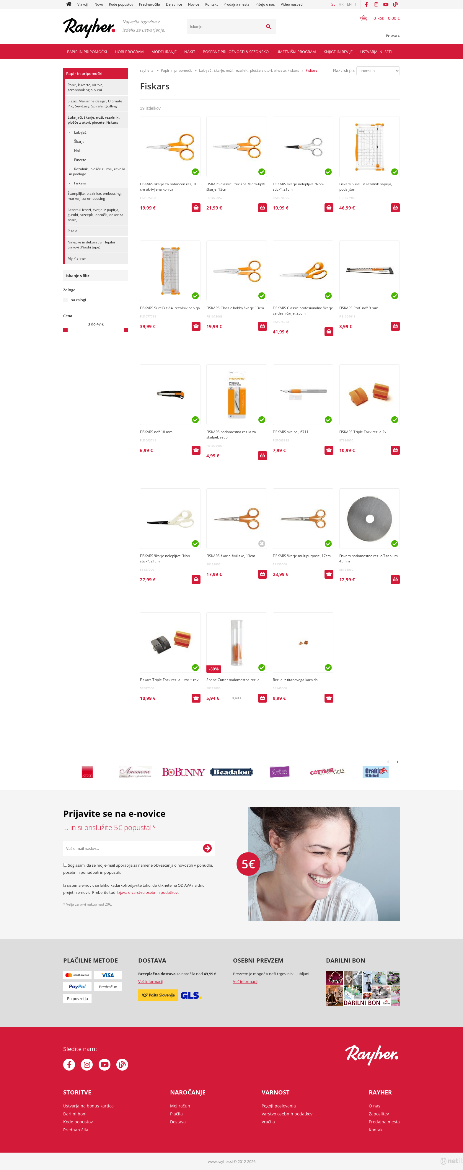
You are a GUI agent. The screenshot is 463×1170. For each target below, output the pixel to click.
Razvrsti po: (344, 70)
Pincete (80, 159)
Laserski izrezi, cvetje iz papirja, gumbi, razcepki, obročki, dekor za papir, (95, 214)
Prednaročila (149, 4)
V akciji (83, 4)
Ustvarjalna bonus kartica (88, 1106)
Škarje (79, 141)
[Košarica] (376, 18)
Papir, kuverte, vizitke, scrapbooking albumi (85, 87)
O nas (374, 1106)
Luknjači (80, 132)
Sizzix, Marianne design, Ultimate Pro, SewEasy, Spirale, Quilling (95, 104)
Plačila (176, 1114)
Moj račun (180, 1106)
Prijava (393, 35)
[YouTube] (386, 4)
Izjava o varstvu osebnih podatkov (147, 892)
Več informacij (150, 981)
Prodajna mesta (237, 4)
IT (356, 4)
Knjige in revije (338, 51)
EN (349, 4)
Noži (77, 150)
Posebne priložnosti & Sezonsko (236, 51)
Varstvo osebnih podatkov (287, 1114)
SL (333, 4)
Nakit (189, 51)
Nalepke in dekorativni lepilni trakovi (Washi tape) (91, 245)
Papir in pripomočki (87, 51)
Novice (193, 4)
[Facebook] (366, 4)
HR (341, 4)
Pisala (72, 230)
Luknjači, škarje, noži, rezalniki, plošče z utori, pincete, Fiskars (94, 120)
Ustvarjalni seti (376, 51)
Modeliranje (164, 51)
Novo (98, 4)
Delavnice (174, 4)
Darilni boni (75, 1114)
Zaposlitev (379, 1114)
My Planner (77, 258)
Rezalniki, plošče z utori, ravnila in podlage (97, 171)
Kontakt (211, 4)
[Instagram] (376, 4)
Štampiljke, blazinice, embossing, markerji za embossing (95, 196)
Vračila (268, 1122)
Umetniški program (296, 51)
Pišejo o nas (265, 4)
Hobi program (129, 51)
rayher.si (147, 70)
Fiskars (80, 183)
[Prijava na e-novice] (207, 848)
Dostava (178, 1122)
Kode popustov (121, 4)
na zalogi (78, 299)
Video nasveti (292, 4)
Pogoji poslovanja (279, 1106)
